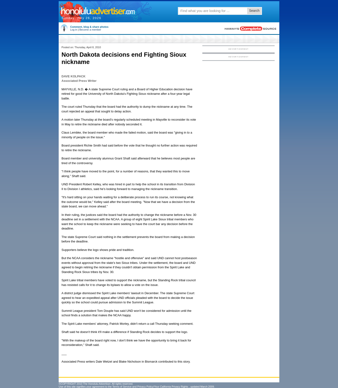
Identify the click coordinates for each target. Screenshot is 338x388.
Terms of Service (121, 386)
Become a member (90, 29)
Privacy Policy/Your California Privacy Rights (162, 386)
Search (254, 10)
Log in (73, 29)
